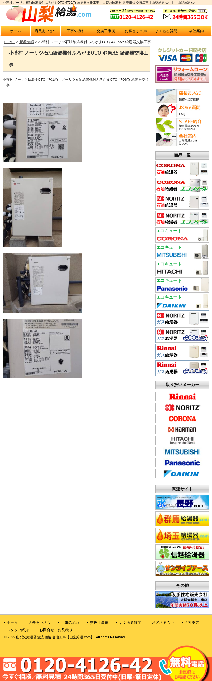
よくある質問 (166, 31)
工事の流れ (76, 31)
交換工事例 (106, 31)
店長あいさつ (46, 31)
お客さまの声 (136, 31)
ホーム (15, 31)
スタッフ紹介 (18, 630)
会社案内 (196, 31)
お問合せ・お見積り (56, 630)
